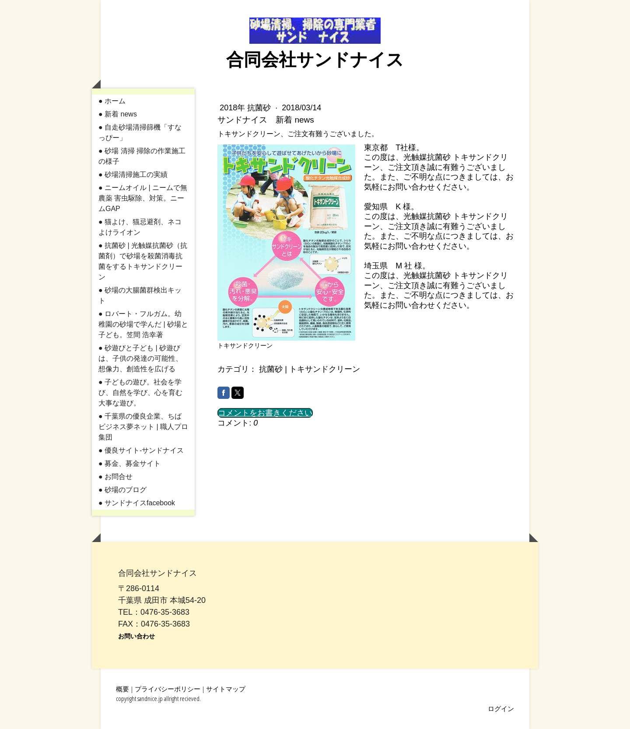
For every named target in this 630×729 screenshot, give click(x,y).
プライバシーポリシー (167, 688)
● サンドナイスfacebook (136, 503)
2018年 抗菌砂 (246, 107)
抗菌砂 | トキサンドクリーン (309, 369)
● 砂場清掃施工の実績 (133, 174)
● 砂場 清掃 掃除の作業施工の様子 (142, 156)
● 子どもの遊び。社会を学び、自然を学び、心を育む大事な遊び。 (140, 392)
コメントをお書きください (265, 413)
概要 (122, 688)
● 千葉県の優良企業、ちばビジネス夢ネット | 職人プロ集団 (143, 426)
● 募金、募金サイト (129, 463)
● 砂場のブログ (122, 489)
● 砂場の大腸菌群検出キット (140, 295)
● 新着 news (117, 114)
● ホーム (112, 101)
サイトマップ (225, 688)
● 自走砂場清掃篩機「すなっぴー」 (140, 132)
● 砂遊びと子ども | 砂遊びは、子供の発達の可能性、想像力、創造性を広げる (140, 358)
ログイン (501, 708)
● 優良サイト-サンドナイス (141, 450)
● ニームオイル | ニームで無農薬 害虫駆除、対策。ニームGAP (142, 198)
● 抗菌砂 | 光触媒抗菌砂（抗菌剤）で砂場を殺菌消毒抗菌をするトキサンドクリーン (142, 261)
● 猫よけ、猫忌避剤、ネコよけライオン (140, 227)
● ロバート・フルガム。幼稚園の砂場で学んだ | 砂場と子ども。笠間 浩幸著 (143, 324)
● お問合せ (115, 476)
